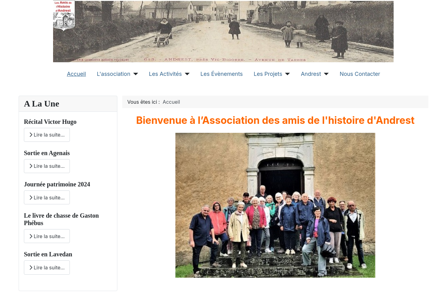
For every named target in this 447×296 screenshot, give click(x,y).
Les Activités (165, 74)
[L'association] (134, 74)
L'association (113, 74)
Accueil (76, 74)
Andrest (311, 74)
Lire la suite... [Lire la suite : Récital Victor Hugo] (47, 135)
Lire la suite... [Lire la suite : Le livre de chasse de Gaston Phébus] (47, 236)
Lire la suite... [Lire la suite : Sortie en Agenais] (47, 166)
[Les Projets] (286, 74)
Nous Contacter (360, 74)
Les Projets (268, 74)
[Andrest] (325, 74)
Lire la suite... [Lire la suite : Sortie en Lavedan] (47, 267)
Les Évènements (222, 74)
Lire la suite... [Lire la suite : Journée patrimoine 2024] (47, 197)
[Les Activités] (186, 74)
